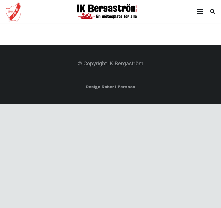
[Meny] (200, 11)
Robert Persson (118, 87)
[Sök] (212, 11)
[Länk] (13, 11)
